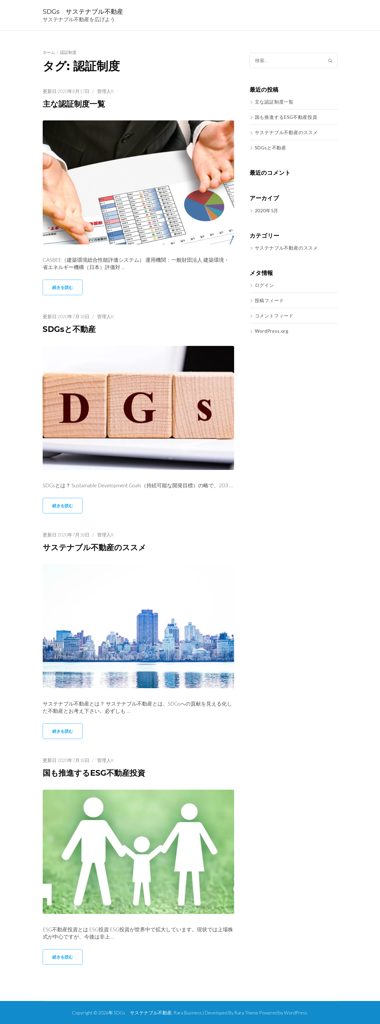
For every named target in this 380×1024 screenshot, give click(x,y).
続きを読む (62, 287)
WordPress (295, 1012)
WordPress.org (271, 331)
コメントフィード (274, 315)
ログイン (264, 285)
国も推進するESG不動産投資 (97, 773)
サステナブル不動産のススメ (98, 547)
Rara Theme (246, 1012)
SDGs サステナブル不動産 (83, 11)
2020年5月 (267, 210)
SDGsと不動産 (71, 329)
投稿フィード (269, 300)
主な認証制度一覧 (76, 104)
